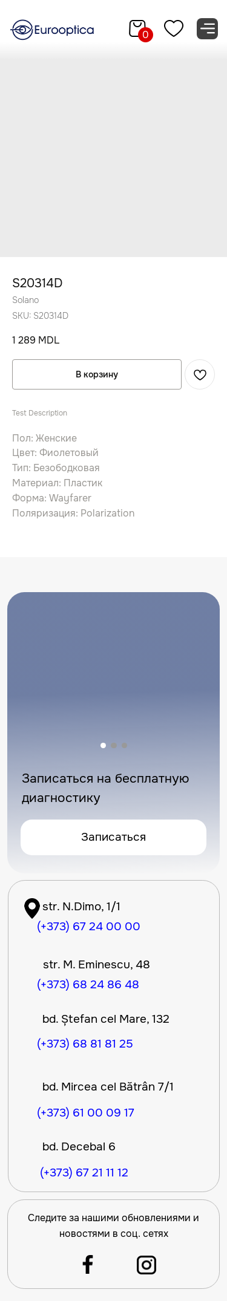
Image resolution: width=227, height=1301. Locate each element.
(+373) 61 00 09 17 (85, 1113)
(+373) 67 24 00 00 (88, 926)
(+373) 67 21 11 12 (84, 1173)
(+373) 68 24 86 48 (88, 984)
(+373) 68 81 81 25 (85, 1044)
